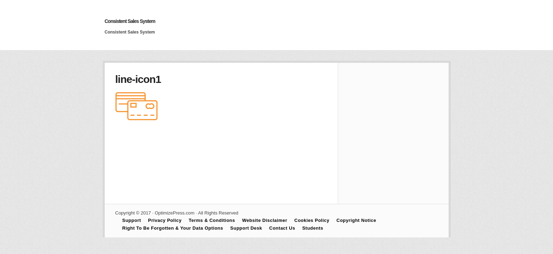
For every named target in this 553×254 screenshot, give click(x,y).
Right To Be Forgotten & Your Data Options (172, 228)
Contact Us (282, 228)
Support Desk (246, 228)
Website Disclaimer (264, 220)
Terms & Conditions (212, 220)
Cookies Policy (311, 220)
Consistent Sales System (130, 21)
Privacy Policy (165, 220)
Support (131, 220)
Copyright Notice (356, 220)
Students (312, 228)
